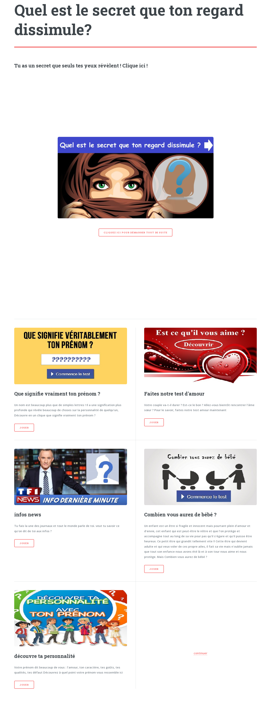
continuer (200, 653)
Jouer (24, 427)
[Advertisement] (135, 101)
